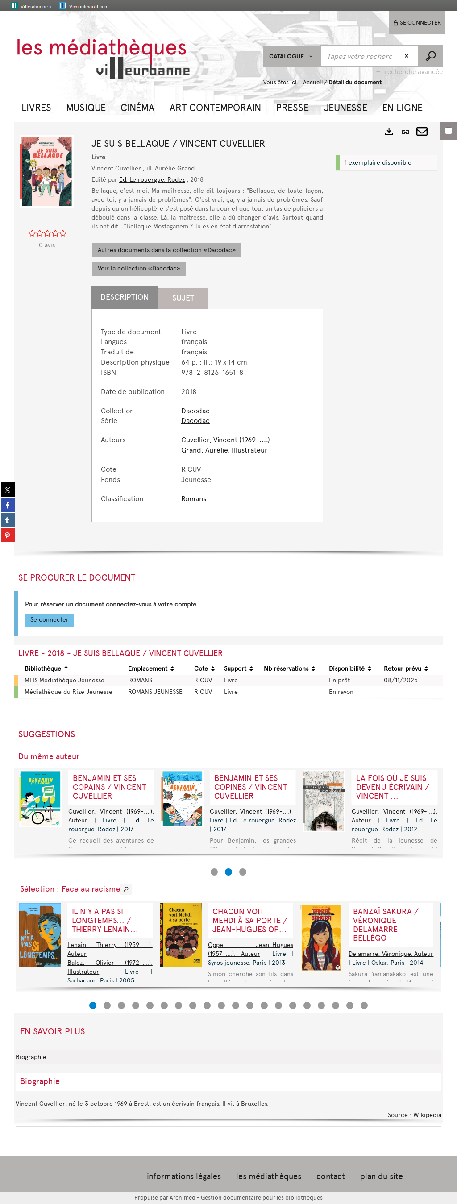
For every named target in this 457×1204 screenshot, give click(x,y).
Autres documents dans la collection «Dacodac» (167, 250)
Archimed (182, 1197)
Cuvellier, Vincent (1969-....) (225, 440)
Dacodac (195, 411)
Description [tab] (124, 297)
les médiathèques (268, 1176)
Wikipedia (427, 1115)
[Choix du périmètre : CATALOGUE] (292, 56)
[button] (36, 107)
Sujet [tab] (183, 298)
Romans (193, 498)
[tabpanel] (207, 415)
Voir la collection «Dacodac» (139, 268)
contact (330, 1176)
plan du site (381, 1176)
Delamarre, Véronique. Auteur (391, 954)
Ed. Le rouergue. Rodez (152, 179)
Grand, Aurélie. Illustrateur (224, 450)
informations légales (184, 1176)
